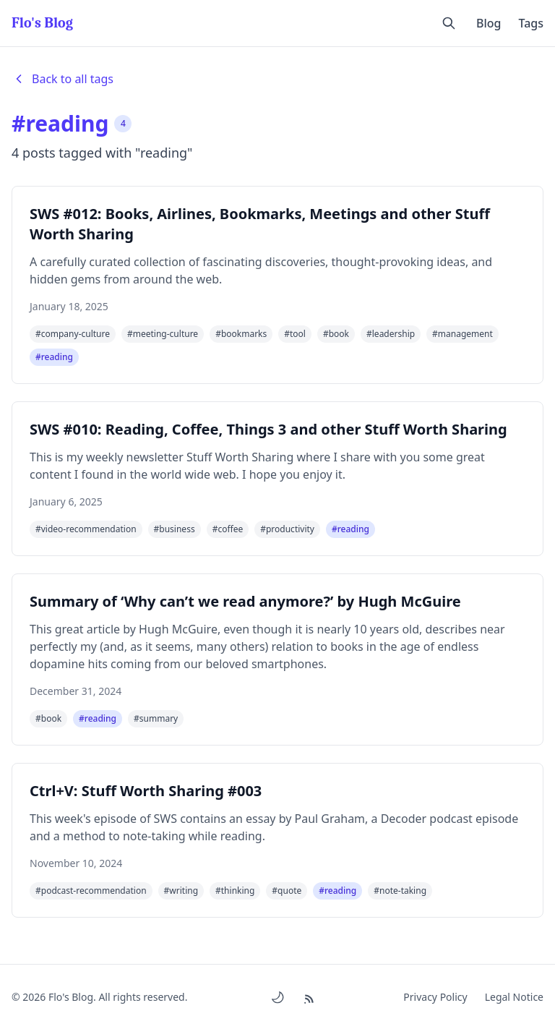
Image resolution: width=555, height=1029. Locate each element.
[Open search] (449, 23)
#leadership (390, 334)
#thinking (234, 890)
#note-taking (400, 890)
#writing (181, 890)
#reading (54, 357)
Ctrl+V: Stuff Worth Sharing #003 (146, 790)
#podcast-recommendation (91, 890)
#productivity (287, 529)
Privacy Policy (435, 997)
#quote (286, 890)
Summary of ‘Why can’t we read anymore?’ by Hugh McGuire (245, 601)
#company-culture (72, 334)
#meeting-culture (162, 334)
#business (174, 529)
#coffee (228, 529)
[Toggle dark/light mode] (277, 997)
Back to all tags (62, 79)
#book (336, 334)
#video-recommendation (86, 529)
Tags (530, 23)
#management (462, 334)
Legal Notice (514, 997)
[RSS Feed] (311, 997)
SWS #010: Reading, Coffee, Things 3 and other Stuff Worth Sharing (268, 429)
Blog (488, 23)
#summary (156, 718)
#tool (295, 334)
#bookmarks (241, 334)
